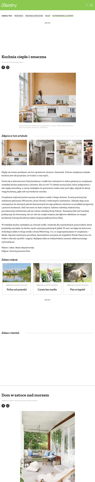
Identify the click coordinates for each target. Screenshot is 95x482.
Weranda (18, 16)
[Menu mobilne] (91, 5)
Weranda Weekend (34, 16)
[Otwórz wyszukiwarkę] (87, 5)
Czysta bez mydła (47, 289)
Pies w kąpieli (77, 289)
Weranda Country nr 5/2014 (17, 285)
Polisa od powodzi (17, 289)
